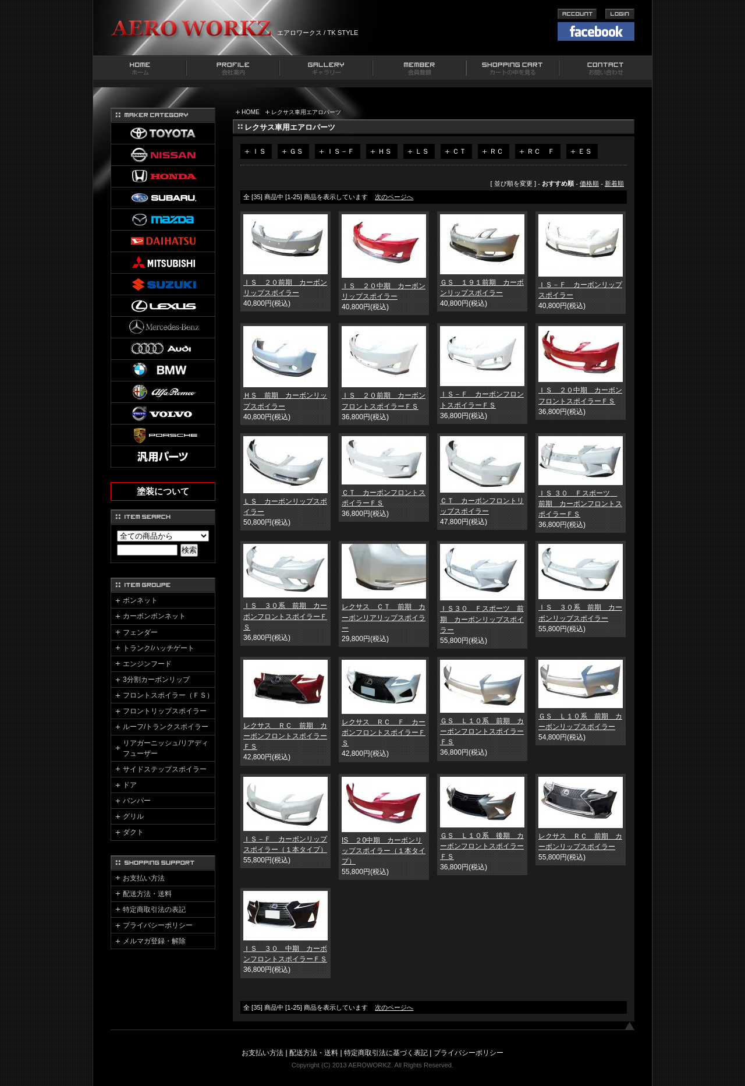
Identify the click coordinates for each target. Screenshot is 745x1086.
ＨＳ (385, 151)
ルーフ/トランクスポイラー (165, 727)
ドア (130, 785)
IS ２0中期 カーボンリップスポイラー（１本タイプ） (383, 850)
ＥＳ (585, 151)
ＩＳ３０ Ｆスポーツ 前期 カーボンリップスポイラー (482, 619)
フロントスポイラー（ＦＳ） (168, 695)
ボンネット (140, 600)
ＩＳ (259, 151)
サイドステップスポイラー (165, 769)
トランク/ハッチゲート (158, 648)
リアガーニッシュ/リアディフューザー (165, 748)
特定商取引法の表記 (154, 909)
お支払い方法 (144, 878)
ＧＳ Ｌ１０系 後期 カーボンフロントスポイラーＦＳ (482, 846)
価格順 (589, 183)
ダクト (133, 832)
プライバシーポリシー (158, 925)
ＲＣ (496, 151)
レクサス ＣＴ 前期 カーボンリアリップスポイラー (383, 617)
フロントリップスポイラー (165, 711)
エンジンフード (147, 664)
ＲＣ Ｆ (541, 151)
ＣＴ (459, 151)
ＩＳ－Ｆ (340, 151)
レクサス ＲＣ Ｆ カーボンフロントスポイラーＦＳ (383, 732)
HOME (251, 112)
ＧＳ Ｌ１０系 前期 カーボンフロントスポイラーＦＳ (482, 731)
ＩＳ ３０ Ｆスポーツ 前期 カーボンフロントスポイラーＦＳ (580, 503)
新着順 (614, 183)
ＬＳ (422, 151)
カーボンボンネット (154, 616)
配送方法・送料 (147, 894)
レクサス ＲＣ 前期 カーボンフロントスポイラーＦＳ (285, 736)
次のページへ (394, 196)
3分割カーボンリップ (156, 679)
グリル (133, 816)
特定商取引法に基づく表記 (386, 1053)
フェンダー (140, 632)
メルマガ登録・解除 (154, 941)
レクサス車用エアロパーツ (306, 112)
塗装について (163, 491)
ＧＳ (296, 151)
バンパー (137, 801)
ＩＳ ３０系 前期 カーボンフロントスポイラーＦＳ (285, 616)
